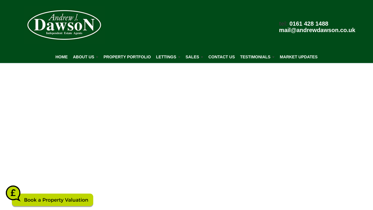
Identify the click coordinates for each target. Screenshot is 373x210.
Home (61, 57)
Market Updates (299, 57)
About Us (85, 57)
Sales (194, 57)
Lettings (168, 57)
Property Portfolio (127, 57)
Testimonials (257, 57)
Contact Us (221, 57)
